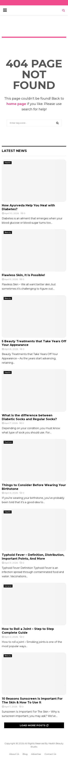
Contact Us (50, 754)
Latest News (14, 151)
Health (8, 162)
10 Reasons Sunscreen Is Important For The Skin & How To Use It (32, 700)
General (8, 586)
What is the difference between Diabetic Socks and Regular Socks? (32, 417)
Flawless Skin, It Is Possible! (23, 275)
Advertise (36, 754)
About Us (14, 754)
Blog (25, 754)
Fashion (8, 442)
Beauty (8, 232)
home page (16, 104)
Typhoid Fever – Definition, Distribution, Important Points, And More (33, 556)
